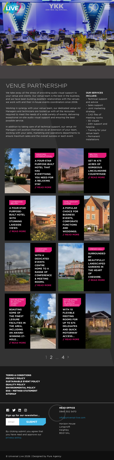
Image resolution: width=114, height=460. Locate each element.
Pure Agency (54, 456)
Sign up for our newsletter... (23, 415)
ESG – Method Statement (21, 390)
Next (68, 357)
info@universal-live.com (72, 417)
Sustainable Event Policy (23, 381)
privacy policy (13, 437)
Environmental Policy (20, 387)
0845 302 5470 (67, 411)
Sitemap (11, 393)
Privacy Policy (15, 378)
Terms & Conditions (18, 375)
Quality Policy (15, 384)
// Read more (43, 187)
